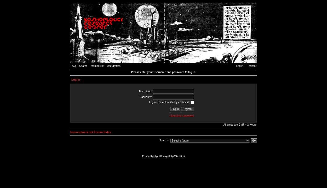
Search (83, 65)
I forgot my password (182, 115)
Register (251, 65)
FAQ (73, 65)
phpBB (157, 156)
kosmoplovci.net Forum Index (90, 132)
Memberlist (97, 65)
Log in (239, 65)
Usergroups (114, 65)
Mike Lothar (179, 156)
